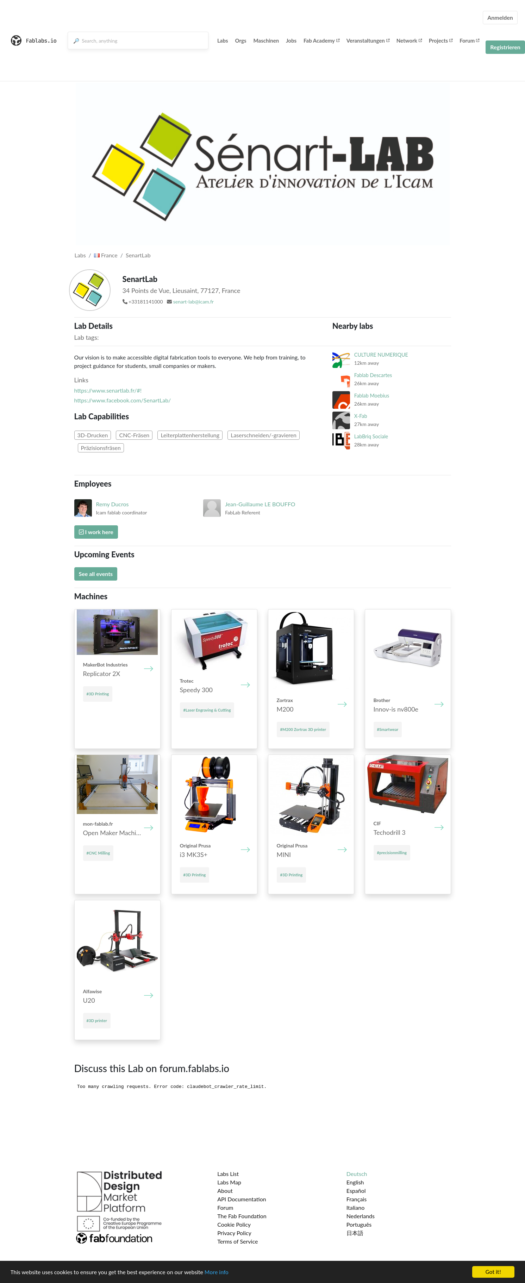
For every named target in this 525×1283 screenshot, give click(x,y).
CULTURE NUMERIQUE (381, 355)
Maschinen (266, 40)
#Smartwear (388, 729)
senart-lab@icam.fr (193, 302)
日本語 (354, 1232)
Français (356, 1199)
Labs (222, 40)
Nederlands (360, 1216)
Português (358, 1224)
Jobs (291, 40)
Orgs (240, 40)
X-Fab (360, 416)
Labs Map (229, 1182)
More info (217, 1272)
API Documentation (241, 1199)
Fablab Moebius (371, 396)
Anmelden (500, 17)
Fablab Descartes (373, 375)
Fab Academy (321, 40)
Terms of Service (237, 1241)
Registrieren (505, 47)
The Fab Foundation (242, 1216)
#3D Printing (98, 693)
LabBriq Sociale (371, 436)
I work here (96, 531)
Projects (440, 40)
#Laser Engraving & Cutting (207, 710)
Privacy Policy (234, 1232)
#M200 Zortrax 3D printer (303, 729)
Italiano (355, 1207)
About (225, 1190)
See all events (96, 573)
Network (409, 40)
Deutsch (356, 1173)
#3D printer (97, 1020)
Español (356, 1190)
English (355, 1182)
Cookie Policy (234, 1224)
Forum (469, 40)
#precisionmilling (392, 852)
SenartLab (138, 255)
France (106, 255)
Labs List (228, 1173)
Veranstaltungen (367, 40)
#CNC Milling (98, 853)
